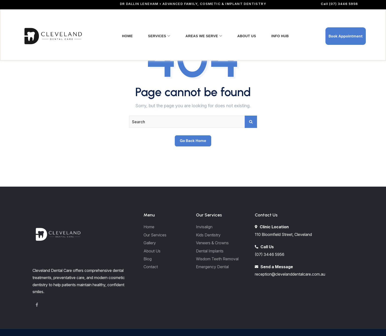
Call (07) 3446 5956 (339, 4)
